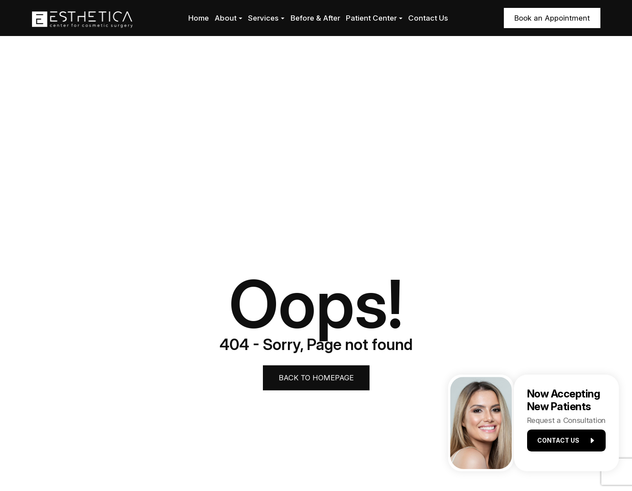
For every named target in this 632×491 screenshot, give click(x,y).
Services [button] (266, 18)
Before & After (315, 18)
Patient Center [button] (374, 18)
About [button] (228, 18)
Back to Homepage (316, 377)
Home (198, 18)
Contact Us (428, 18)
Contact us (562, 443)
